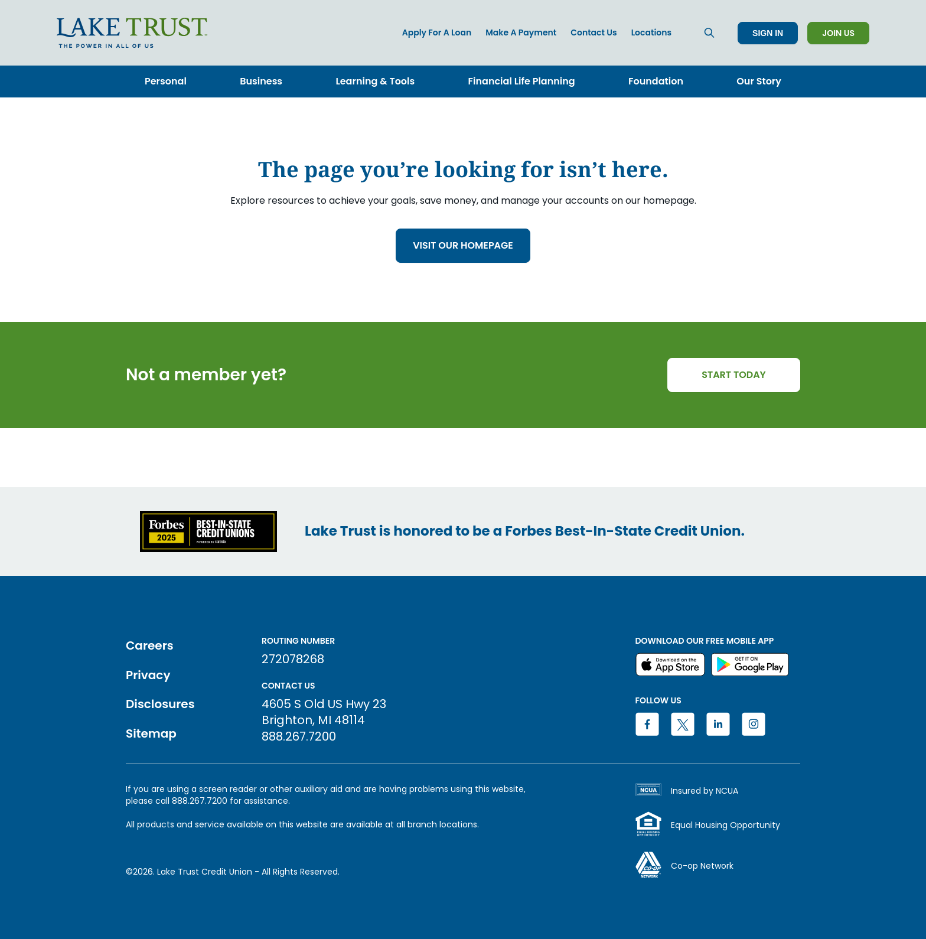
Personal (166, 81)
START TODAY (734, 375)
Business (261, 81)
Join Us (838, 33)
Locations (651, 32)
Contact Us (593, 32)
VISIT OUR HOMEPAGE (463, 245)
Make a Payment (520, 32)
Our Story (758, 81)
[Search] (709, 33)
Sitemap (151, 733)
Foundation (655, 81)
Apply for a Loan (437, 32)
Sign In (767, 33)
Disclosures (160, 704)
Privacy (148, 675)
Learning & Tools (375, 81)
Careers (150, 645)
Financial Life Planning (521, 81)
